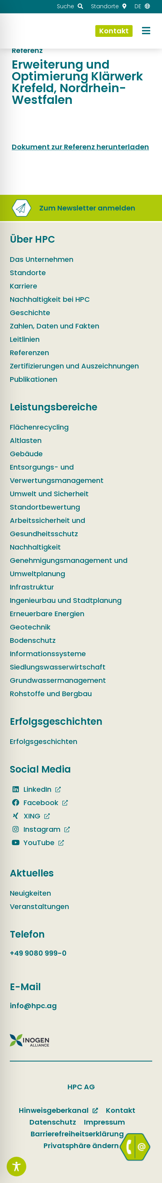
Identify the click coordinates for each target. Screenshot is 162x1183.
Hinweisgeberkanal (54, 1110)
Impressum (104, 1122)
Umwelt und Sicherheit (49, 494)
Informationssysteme (48, 654)
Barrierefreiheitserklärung (77, 1134)
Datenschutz (52, 1122)
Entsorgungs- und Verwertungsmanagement (57, 473)
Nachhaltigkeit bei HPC (50, 299)
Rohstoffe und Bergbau (51, 694)
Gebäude (26, 454)
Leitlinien (25, 339)
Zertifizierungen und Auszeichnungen (74, 366)
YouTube (32, 842)
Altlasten (26, 440)
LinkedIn (30, 789)
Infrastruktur (32, 587)
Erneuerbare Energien (47, 614)
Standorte (28, 273)
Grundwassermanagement (58, 680)
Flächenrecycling (39, 427)
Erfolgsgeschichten (43, 741)
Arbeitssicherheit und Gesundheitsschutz (47, 527)
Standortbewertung (45, 507)
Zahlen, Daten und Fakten (54, 326)
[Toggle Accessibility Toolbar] (16, 1166)
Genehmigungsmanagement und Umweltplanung (68, 567)
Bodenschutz (33, 640)
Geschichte (30, 313)
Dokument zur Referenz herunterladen (80, 147)
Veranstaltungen (39, 906)
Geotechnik (30, 627)
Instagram (35, 829)
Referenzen (29, 352)
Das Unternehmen (41, 259)
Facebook (34, 802)
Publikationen (33, 379)
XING (25, 816)
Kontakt (120, 1110)
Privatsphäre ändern (81, 1145)
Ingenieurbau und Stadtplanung (66, 600)
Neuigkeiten (30, 893)
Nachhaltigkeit (35, 547)
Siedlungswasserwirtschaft (58, 667)
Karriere (23, 286)
